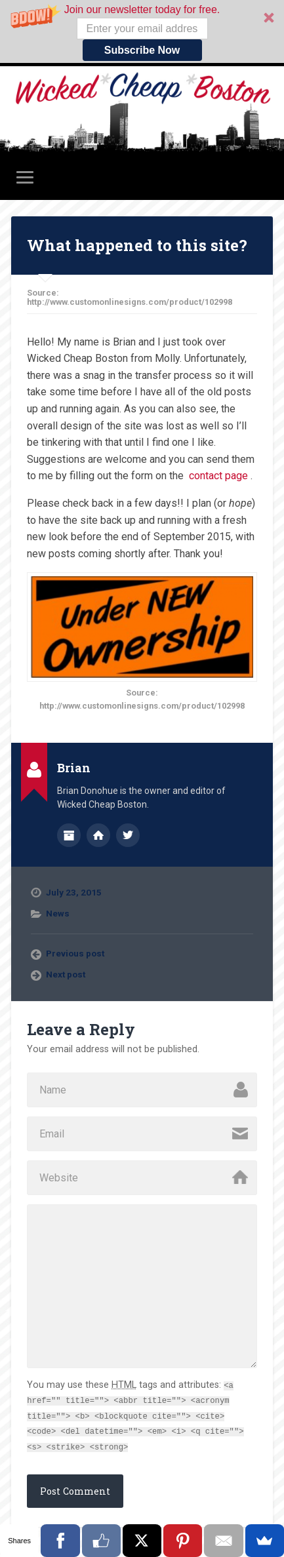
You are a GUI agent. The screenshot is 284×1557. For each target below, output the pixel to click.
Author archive (69, 835)
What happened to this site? (137, 245)
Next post (65, 974)
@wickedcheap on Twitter (128, 835)
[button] (142, 31)
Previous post (75, 953)
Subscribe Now (142, 50)
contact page (218, 475)
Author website (98, 835)
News (58, 913)
